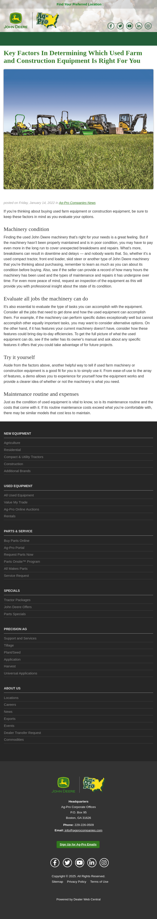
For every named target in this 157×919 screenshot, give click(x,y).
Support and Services (19, 646)
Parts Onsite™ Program (21, 569)
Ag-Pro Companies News (75, 210)
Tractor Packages (17, 608)
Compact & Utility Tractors (24, 465)
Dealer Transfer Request (22, 740)
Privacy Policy (76, 889)
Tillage (9, 653)
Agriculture (12, 450)
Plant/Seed (12, 660)
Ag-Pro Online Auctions (22, 517)
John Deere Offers (18, 614)
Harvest (10, 674)
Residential (12, 458)
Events (9, 733)
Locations (11, 705)
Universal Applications (21, 681)
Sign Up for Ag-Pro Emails (78, 852)
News (8, 719)
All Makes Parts (16, 576)
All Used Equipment (18, 503)
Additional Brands (17, 478)
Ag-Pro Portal (15, 555)
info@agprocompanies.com (83, 838)
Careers (10, 712)
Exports (10, 726)
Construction (14, 471)
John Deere (16, 20)
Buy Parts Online (16, 548)
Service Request (16, 583)
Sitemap (58, 889)
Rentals (9, 524)
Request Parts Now (18, 562)
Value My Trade (15, 510)
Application (12, 667)
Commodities (14, 747)
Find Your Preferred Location (80, 4)
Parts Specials (14, 621)
